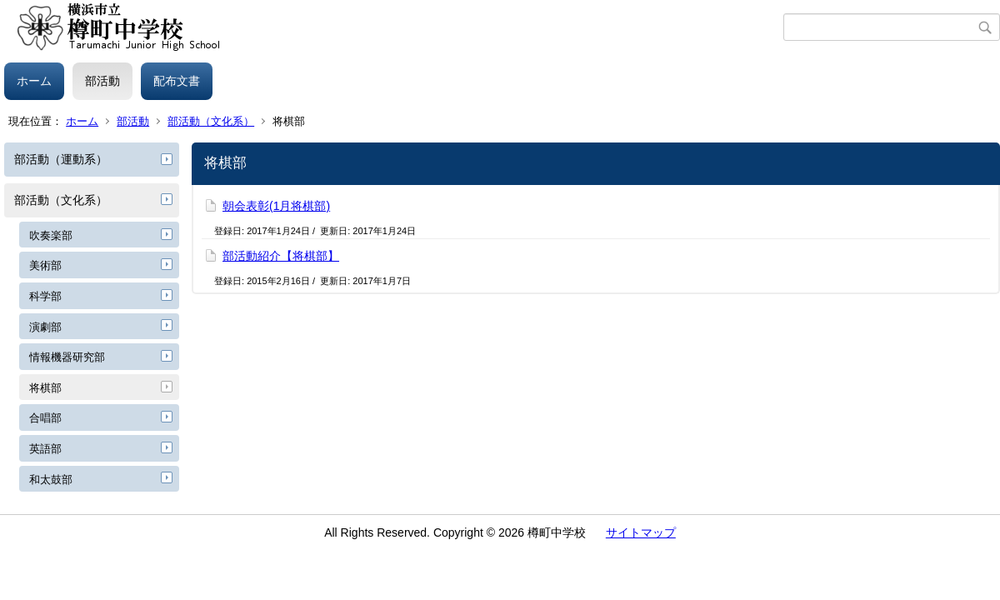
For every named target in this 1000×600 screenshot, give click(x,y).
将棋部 (45, 388)
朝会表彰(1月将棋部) (276, 205)
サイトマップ (641, 532)
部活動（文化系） (211, 121)
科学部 (45, 296)
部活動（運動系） (61, 159)
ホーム (34, 81)
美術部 (45, 265)
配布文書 (176, 81)
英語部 (45, 448)
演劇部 (45, 327)
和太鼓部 (50, 479)
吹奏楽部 (50, 235)
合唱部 (45, 418)
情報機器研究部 (67, 357)
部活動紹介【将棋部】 (280, 255)
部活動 (102, 81)
